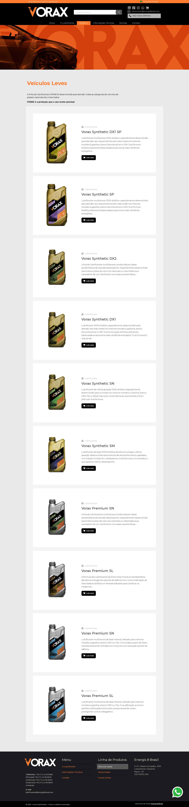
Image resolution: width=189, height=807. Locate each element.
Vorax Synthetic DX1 (98, 319)
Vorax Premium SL (97, 570)
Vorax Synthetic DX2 (98, 258)
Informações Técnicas (103, 23)
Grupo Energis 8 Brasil (48, 2)
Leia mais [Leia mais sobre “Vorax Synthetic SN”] (90, 406)
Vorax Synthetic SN (97, 383)
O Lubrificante (67, 23)
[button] (144, 16)
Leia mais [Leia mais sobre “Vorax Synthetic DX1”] (90, 345)
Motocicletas (104, 771)
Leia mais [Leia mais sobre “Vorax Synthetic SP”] (90, 220)
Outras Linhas (104, 777)
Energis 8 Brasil (157, 803)
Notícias (123, 23)
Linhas (84, 23)
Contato (136, 23)
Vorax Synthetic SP (97, 194)
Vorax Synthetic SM (98, 445)
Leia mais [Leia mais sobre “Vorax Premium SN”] (90, 530)
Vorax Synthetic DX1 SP (101, 132)
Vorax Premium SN (97, 508)
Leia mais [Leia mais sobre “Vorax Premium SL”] (90, 593)
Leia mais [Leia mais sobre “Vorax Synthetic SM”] (90, 468)
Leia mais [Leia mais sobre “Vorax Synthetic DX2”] (90, 281)
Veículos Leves (105, 766)
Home (52, 23)
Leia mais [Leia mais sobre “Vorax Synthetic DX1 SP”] (90, 158)
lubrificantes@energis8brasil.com (39, 791)
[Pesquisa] (119, 12)
